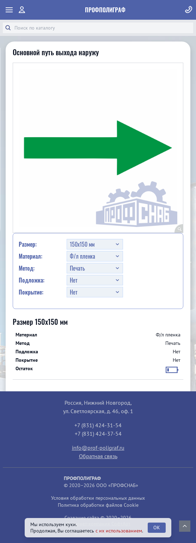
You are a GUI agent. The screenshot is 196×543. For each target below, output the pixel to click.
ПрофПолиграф (105, 9)
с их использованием (119, 531)
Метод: (27, 268)
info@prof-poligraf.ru (98, 447)
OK (156, 527)
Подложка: (31, 280)
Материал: (30, 256)
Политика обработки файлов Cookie (98, 505)
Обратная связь (98, 456)
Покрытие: (31, 292)
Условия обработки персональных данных (98, 498)
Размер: (28, 244)
